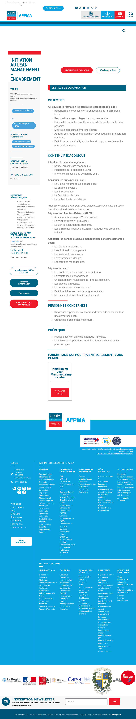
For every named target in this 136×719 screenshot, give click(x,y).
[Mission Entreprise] (91, 14)
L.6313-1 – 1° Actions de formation (121, 451)
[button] (5, 680)
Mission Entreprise (91, 17)
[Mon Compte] (108, 14)
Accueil (54, 75)
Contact (130, 17)
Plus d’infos (14, 241)
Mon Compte (107, 17)
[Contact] (131, 14)
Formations (65, 75)
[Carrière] (120, 14)
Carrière (120, 17)
